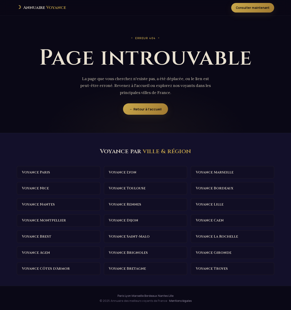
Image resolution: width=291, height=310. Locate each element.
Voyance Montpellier (44, 220)
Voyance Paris (36, 172)
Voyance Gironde (214, 251)
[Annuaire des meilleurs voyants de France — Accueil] (41, 7)
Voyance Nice (35, 188)
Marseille (138, 295)
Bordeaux (150, 295)
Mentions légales (180, 300)
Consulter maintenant (252, 8)
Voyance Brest (37, 236)
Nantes (163, 295)
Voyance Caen (210, 220)
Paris (121, 295)
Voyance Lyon (123, 172)
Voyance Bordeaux (214, 188)
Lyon (128, 295)
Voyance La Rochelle (217, 236)
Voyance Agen (36, 251)
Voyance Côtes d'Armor (46, 267)
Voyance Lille (210, 204)
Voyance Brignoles (128, 251)
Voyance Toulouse (127, 188)
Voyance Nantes (38, 204)
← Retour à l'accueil (145, 109)
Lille (170, 295)
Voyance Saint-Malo (129, 236)
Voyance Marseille (215, 172)
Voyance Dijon (124, 220)
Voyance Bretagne (127, 267)
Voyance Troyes (212, 267)
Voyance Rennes (125, 204)
